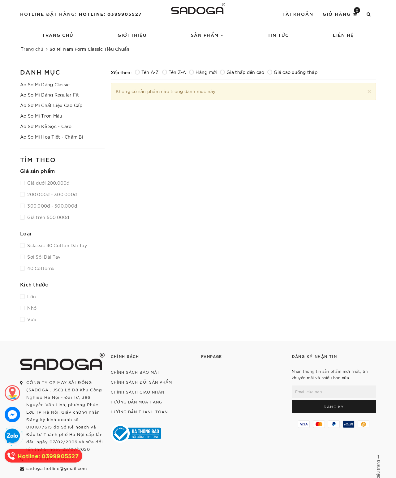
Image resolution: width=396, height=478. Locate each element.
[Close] (369, 90)
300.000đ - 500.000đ (51, 206)
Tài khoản (297, 14)
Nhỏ (31, 308)
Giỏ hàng (341, 13)
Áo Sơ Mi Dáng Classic (45, 84)
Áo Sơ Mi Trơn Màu (41, 115)
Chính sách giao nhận (137, 392)
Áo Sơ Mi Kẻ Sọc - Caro (46, 126)
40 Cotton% (40, 268)
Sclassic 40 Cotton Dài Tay (56, 245)
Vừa (31, 319)
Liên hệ (343, 35)
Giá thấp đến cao (242, 72)
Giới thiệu (132, 35)
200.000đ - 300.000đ (51, 194)
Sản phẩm (207, 35)
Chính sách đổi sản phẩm (141, 382)
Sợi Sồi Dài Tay (43, 257)
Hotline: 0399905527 (110, 14)
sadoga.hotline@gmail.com (56, 468)
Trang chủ (58, 35)
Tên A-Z (147, 72)
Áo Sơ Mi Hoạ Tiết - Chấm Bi (51, 137)
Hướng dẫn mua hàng (136, 401)
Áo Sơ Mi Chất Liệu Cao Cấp (51, 105)
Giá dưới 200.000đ (48, 183)
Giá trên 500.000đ (47, 217)
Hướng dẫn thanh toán (139, 411)
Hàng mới (203, 72)
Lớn (31, 296)
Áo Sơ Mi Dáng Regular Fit (49, 94)
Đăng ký (334, 406)
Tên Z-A (174, 72)
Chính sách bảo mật (135, 372)
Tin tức (278, 35)
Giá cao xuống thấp (292, 72)
